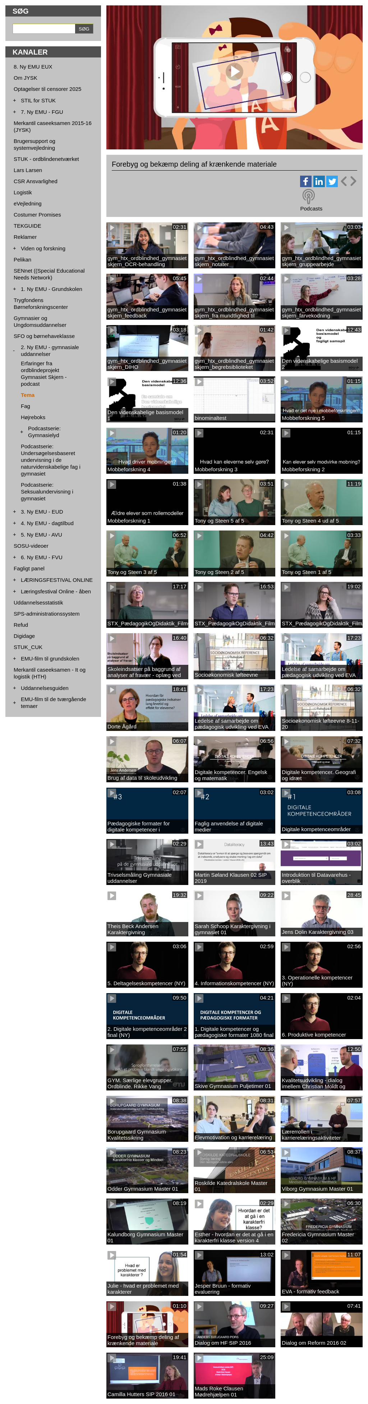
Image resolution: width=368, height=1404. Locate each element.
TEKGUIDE (27, 226)
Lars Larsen (28, 170)
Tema (27, 395)
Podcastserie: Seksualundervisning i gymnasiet (47, 491)
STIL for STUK (38, 100)
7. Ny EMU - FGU (42, 112)
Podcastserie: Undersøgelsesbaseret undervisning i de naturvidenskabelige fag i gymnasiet (50, 460)
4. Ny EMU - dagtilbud (47, 523)
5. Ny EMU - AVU (41, 535)
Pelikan (22, 259)
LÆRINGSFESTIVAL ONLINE (57, 580)
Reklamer (25, 237)
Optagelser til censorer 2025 (47, 89)
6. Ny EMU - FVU (42, 557)
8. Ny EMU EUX (33, 67)
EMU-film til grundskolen (50, 658)
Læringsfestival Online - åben (56, 591)
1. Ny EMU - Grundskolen (51, 289)
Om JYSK (25, 78)
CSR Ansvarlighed (36, 181)
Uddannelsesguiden (45, 688)
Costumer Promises (37, 215)
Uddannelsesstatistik (38, 602)
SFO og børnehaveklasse (44, 336)
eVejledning (28, 203)
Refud (21, 625)
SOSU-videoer (31, 546)
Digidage (24, 636)
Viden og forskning (43, 248)
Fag (25, 406)
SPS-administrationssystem (46, 614)
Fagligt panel (29, 568)
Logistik (23, 192)
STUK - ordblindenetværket (46, 159)
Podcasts (311, 208)
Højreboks (33, 417)
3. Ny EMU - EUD (42, 512)
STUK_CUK (28, 647)
